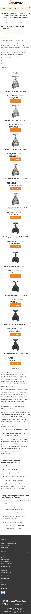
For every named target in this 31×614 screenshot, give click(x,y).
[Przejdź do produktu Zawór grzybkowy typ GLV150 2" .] (15, 82)
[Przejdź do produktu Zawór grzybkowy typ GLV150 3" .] (15, 111)
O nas (2, 582)
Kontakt (3, 584)
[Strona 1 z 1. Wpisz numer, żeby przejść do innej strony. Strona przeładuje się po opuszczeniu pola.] (16, 73)
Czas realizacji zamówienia (8, 543)
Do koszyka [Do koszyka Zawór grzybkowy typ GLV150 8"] (15, 217)
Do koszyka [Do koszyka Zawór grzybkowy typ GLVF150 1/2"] (15, 305)
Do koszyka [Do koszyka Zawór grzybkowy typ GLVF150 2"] (15, 334)
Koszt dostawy (5, 547)
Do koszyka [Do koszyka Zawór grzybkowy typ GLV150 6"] (15, 188)
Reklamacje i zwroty (6, 549)
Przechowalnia (5, 574)
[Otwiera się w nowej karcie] (3, 592)
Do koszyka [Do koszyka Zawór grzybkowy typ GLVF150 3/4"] (15, 363)
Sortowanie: (4, 64)
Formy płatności (5, 545)
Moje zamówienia (6, 572)
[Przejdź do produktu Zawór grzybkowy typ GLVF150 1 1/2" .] (15, 228)
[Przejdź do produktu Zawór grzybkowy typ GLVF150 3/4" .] (15, 345)
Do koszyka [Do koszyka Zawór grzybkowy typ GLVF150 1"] (15, 276)
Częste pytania (5, 559)
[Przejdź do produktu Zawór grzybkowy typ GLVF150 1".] (15, 257)
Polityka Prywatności (6, 561)
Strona (13, 72)
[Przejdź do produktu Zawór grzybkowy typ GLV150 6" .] (15, 170)
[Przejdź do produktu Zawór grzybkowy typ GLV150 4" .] (15, 140)
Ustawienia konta (6, 575)
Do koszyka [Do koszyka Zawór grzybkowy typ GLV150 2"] (15, 101)
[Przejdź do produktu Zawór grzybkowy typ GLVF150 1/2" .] (15, 286)
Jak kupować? (5, 556)
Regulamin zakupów (6, 563)
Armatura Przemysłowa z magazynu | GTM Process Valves (15, 22)
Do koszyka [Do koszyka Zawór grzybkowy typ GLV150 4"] (15, 159)
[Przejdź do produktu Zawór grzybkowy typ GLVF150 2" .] (15, 315)
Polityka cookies (5, 557)
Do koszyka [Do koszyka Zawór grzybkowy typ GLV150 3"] (15, 130)
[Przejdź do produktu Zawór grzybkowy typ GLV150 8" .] (15, 199)
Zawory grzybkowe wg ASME (13, 32)
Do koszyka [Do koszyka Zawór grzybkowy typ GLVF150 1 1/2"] (15, 246)
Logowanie (4, 570)
